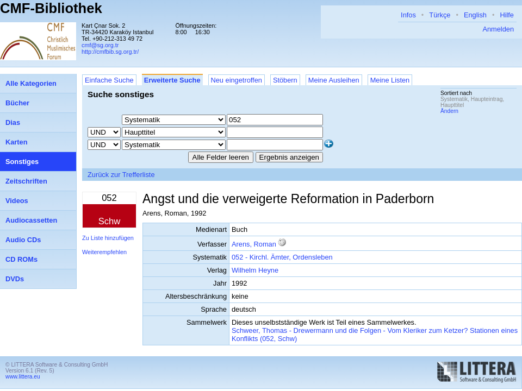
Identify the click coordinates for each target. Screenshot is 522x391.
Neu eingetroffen (236, 80)
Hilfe (507, 15)
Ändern (449, 111)
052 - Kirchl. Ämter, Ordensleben (282, 257)
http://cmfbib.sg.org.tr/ (110, 51)
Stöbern (285, 80)
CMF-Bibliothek (51, 8)
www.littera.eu (22, 377)
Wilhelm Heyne (255, 270)
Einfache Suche (109, 80)
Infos (408, 15)
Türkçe (439, 15)
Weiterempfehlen (104, 252)
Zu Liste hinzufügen (108, 238)
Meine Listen (390, 80)
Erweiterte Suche (172, 80)
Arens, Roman (254, 244)
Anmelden (498, 29)
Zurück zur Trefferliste (121, 175)
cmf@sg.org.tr (100, 45)
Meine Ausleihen (333, 80)
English (475, 15)
